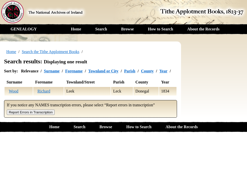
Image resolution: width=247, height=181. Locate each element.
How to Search (160, 29)
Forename (74, 71)
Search (101, 29)
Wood (13, 91)
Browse (127, 29)
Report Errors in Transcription (31, 112)
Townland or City (103, 71)
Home (76, 29)
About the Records (203, 29)
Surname (51, 71)
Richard (44, 91)
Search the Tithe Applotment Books (50, 52)
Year (163, 71)
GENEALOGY (24, 29)
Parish (129, 71)
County (147, 71)
